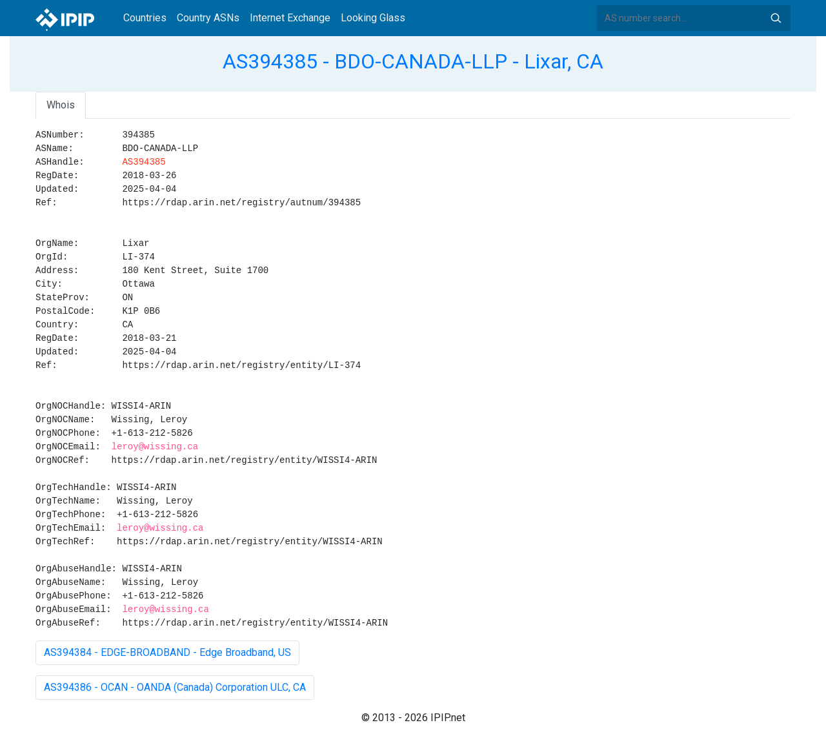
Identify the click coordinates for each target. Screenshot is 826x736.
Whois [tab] (60, 105)
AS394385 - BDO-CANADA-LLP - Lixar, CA (413, 61)
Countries (144, 18)
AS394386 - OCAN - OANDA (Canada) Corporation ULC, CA (175, 687)
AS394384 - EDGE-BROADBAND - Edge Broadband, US (167, 652)
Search (776, 18)
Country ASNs (208, 18)
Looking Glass (373, 18)
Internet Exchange (290, 18)
